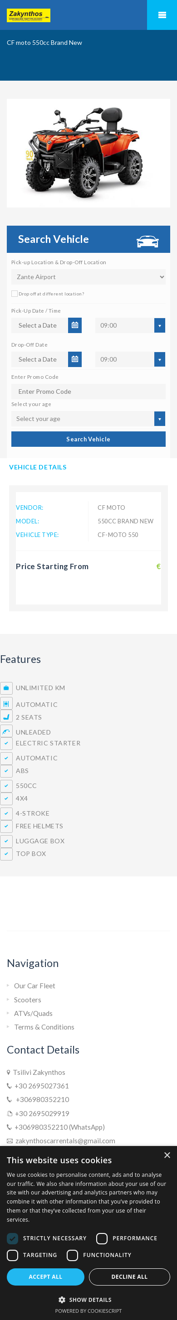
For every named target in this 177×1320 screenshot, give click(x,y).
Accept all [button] (46, 1277)
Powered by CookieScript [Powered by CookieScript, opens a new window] (88, 1310)
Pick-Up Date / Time (36, 310)
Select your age (31, 404)
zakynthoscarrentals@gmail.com (64, 1140)
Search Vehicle (88, 439)
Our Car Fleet (34, 986)
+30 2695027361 (40, 1086)
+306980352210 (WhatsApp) (58, 1127)
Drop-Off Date (29, 344)
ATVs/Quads (33, 1013)
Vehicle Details (37, 467)
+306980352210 (40, 1099)
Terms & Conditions (44, 1027)
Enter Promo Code (35, 376)
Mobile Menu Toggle (162, 15)
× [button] (166, 1155)
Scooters (27, 1000)
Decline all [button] (130, 1277)
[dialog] (88, 1233)
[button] (88, 1300)
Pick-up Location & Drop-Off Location (59, 262)
